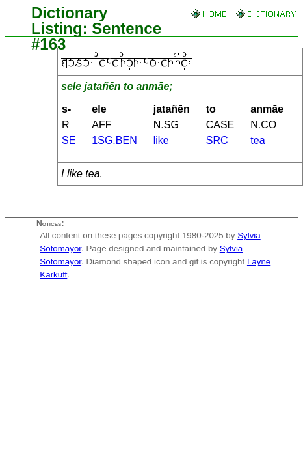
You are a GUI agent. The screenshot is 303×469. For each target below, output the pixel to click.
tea (257, 140)
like (161, 140)
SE (68, 140)
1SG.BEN (114, 140)
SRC (217, 140)
